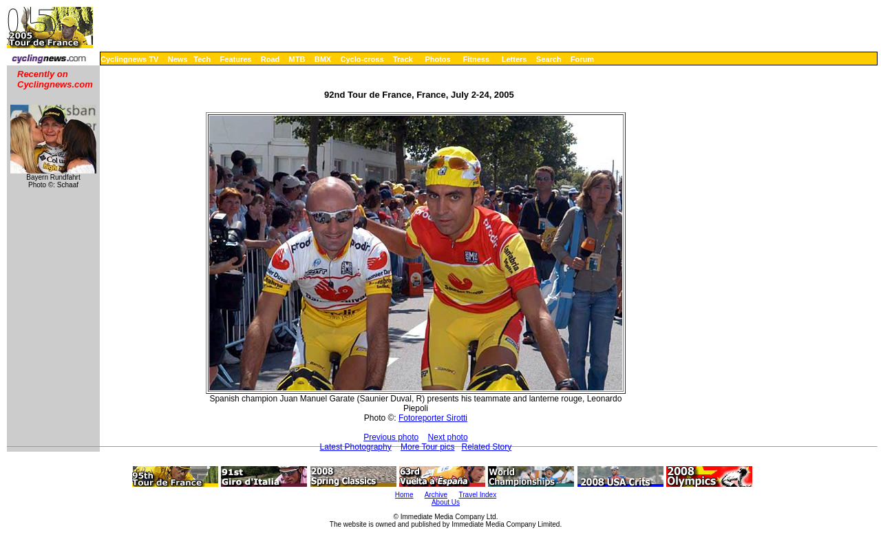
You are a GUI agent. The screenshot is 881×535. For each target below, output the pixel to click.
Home (404, 495)
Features (236, 59)
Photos (437, 59)
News (178, 59)
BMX (323, 59)
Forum (582, 59)
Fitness (476, 59)
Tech (202, 59)
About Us (446, 502)
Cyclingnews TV (129, 59)
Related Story (487, 447)
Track (403, 59)
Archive (436, 495)
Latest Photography (356, 447)
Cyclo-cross (362, 59)
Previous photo (390, 437)
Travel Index (478, 495)
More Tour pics (427, 447)
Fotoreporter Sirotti (433, 418)
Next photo (448, 437)
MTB (297, 59)
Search (549, 59)
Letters (514, 59)
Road (270, 59)
